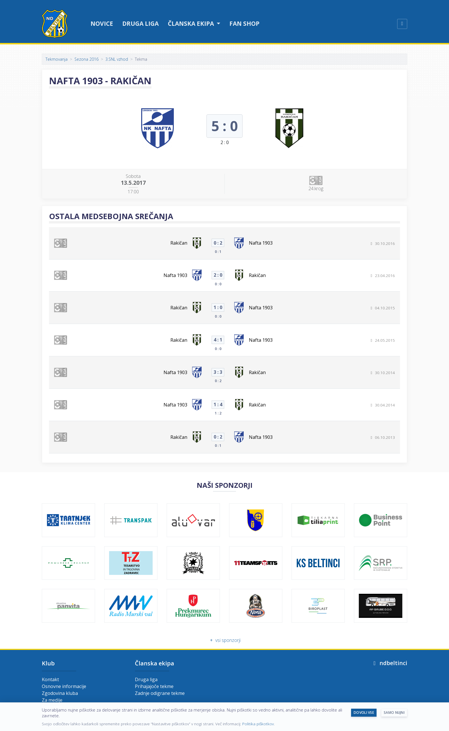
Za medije (52, 700)
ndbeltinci (389, 663)
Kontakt (50, 679)
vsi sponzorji (224, 640)
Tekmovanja (57, 59)
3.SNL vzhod (116, 59)
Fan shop (244, 23)
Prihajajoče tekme (154, 686)
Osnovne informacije (64, 686)
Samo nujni (394, 712)
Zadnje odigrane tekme (160, 693)
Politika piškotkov (258, 723)
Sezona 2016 (86, 59)
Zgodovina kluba (60, 693)
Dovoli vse (364, 712)
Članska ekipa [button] (191, 23)
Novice (101, 23)
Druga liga (140, 23)
